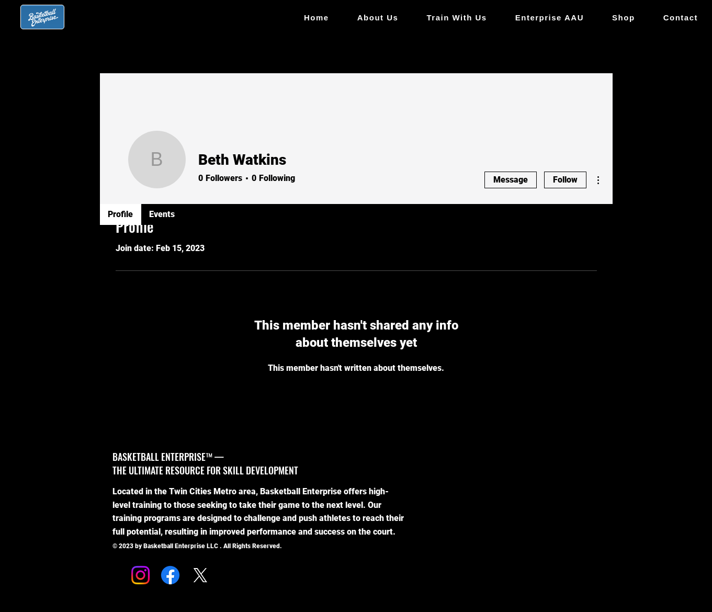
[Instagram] (140, 575)
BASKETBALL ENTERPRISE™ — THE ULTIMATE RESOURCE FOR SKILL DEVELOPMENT (205, 463)
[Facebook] (170, 575)
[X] (200, 575)
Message (510, 180)
